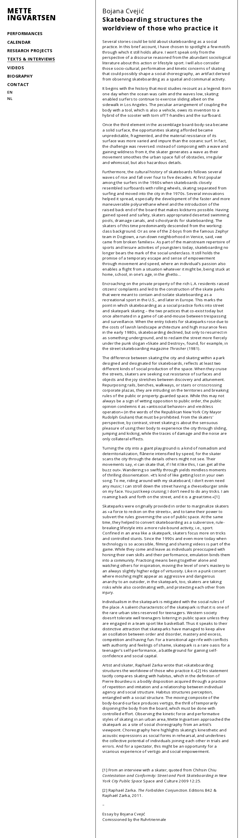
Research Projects (29, 50)
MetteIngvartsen (31, 14)
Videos (15, 67)
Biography (20, 76)
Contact (18, 84)
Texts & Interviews (31, 59)
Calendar (19, 42)
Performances (25, 33)
